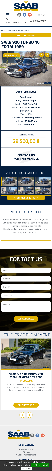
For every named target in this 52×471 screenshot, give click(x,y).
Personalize (26, 468)
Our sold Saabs (23, 30)
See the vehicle (26, 405)
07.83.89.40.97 (38, 20)
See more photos (26, 197)
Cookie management (27, 454)
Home (3, 30)
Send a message (26, 318)
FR (39, 14)
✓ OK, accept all (40, 465)
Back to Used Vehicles (26, 35)
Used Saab (11, 30)
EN (44, 14)
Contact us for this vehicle (26, 156)
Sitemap (26, 452)
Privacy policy (27, 449)
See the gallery (11, 55)
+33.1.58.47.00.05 (16, 21)
